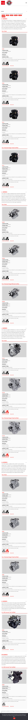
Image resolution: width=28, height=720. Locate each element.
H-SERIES (15, 15)
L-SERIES (7, 15)
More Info (12, 65)
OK (14, 718)
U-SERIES (20, 15)
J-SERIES (11, 15)
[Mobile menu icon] (26, 2)
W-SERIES (3, 16)
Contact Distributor (5, 65)
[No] (26, 716)
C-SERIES (3, 15)
